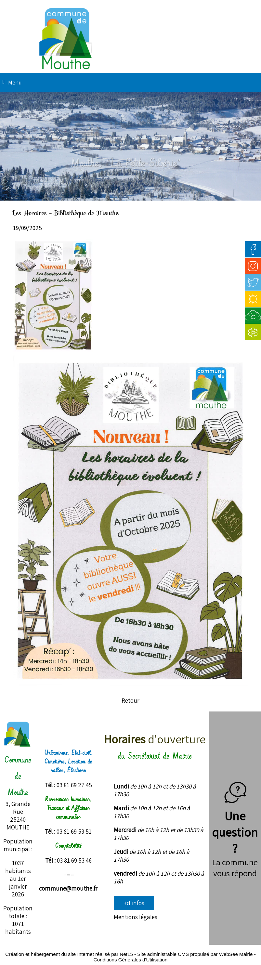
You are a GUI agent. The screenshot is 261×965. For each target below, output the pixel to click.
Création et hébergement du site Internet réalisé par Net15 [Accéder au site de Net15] (69, 954)
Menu (15, 82)
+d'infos (134, 903)
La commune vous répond (235, 867)
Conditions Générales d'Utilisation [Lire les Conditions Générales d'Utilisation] (130, 959)
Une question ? (235, 823)
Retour (130, 700)
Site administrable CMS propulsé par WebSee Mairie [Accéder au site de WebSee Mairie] (195, 954)
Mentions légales (135, 917)
